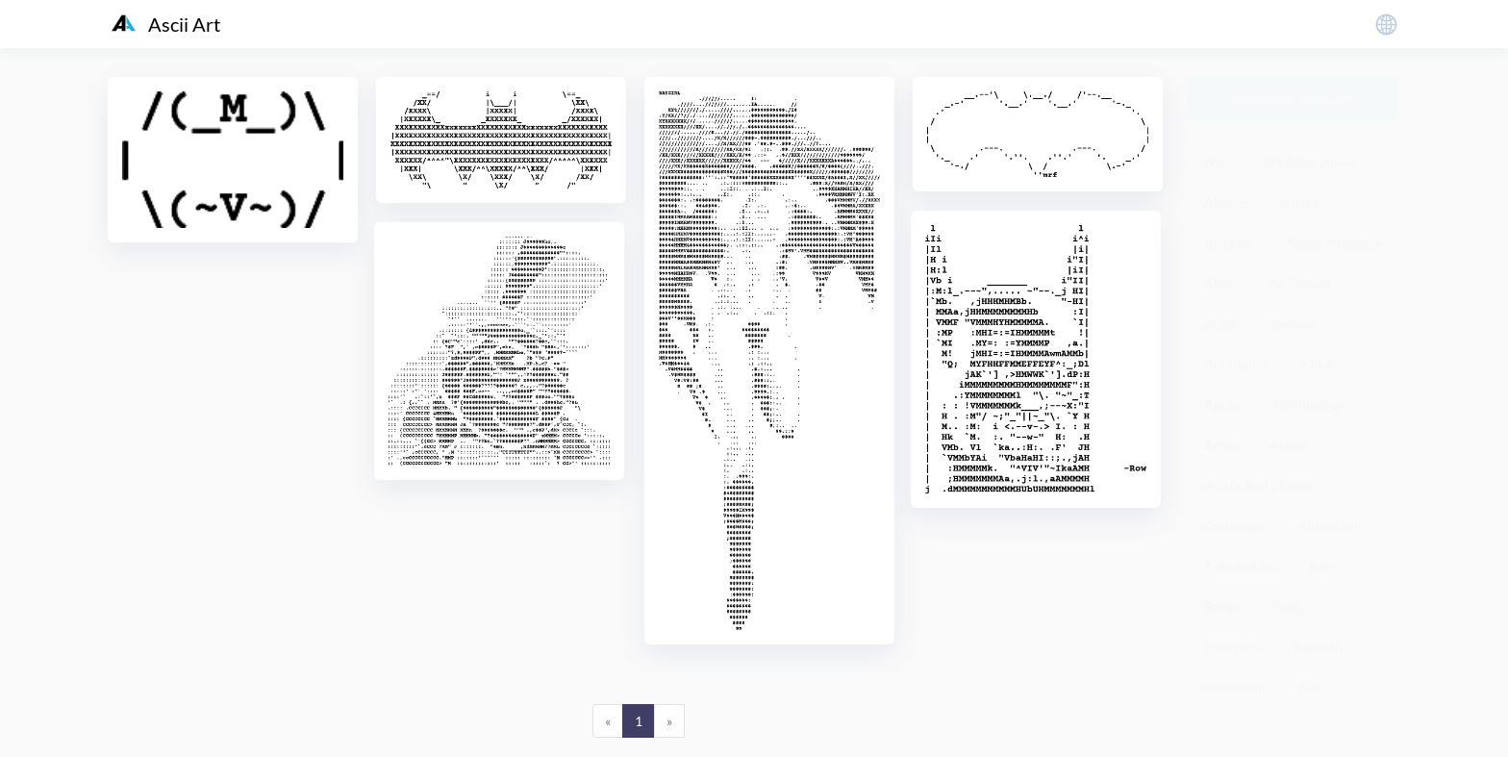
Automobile (1239, 566)
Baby (1323, 566)
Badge (1222, 606)
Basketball (1235, 687)
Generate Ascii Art (1293, 98)
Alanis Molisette (1333, 243)
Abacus (1226, 202)
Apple (1222, 404)
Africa (1300, 202)
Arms (1220, 445)
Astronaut (1234, 525)
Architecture (1310, 404)
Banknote (1232, 647)
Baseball (1319, 647)
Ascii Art (166, 24)
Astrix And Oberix (1258, 485)
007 (1215, 162)
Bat (1308, 687)
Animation (1236, 364)
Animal (1293, 323)
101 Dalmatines (1307, 162)
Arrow (1289, 445)
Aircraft (1228, 243)
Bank (1288, 606)
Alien (1220, 283)
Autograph (1329, 525)
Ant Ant (1323, 364)
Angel (1221, 323)
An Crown (1299, 283)
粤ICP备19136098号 (1249, 727)
